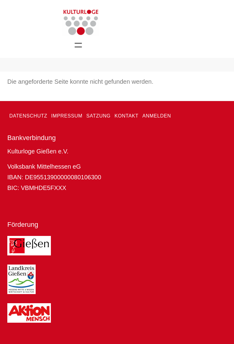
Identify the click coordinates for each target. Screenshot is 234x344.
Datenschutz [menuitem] (28, 115)
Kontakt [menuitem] (127, 115)
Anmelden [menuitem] (156, 115)
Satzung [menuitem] (98, 115)
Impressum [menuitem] (67, 115)
